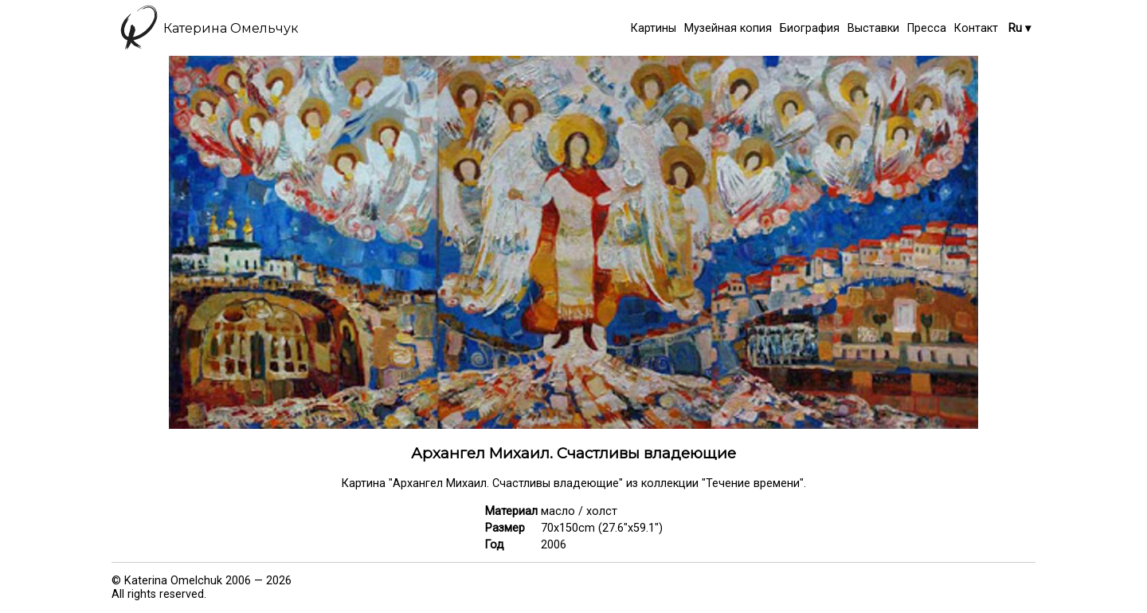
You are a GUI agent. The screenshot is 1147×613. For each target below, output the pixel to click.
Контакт (976, 28)
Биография (810, 28)
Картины (653, 28)
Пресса (926, 28)
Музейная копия (728, 28)
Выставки (873, 28)
